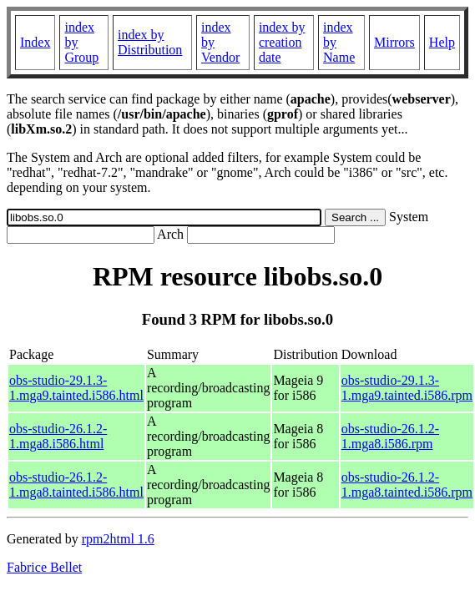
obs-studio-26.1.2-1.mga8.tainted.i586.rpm (406, 484)
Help (442, 42)
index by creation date (282, 42)
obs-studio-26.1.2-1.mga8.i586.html (58, 436)
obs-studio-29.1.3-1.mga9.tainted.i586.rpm (406, 387)
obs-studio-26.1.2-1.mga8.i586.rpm (390, 436)
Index (35, 42)
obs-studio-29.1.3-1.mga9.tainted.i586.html (76, 387)
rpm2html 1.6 (118, 539)
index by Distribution (150, 42)
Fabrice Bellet (44, 567)
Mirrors (394, 42)
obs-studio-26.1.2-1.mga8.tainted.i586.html (76, 484)
